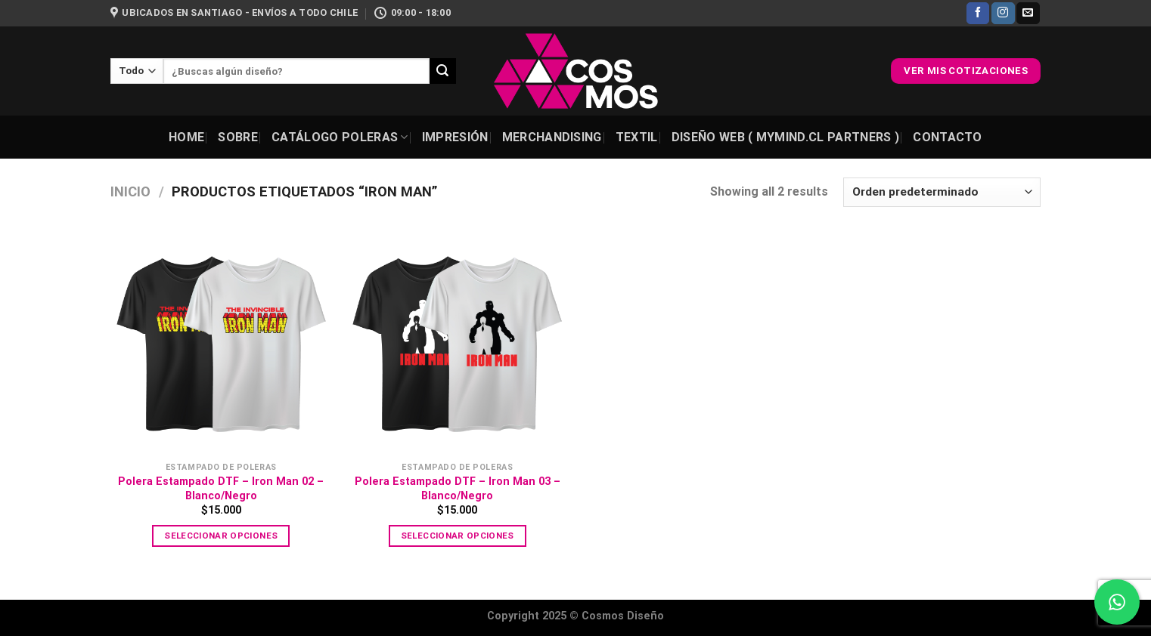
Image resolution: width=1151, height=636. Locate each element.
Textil (637, 137)
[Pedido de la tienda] (942, 192)
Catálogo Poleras (339, 137)
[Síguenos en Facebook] (977, 13)
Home (186, 137)
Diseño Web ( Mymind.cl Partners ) (786, 137)
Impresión (455, 137)
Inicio (130, 191)
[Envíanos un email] (1027, 13)
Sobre (238, 137)
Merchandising (552, 137)
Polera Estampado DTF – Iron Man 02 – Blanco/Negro (221, 488)
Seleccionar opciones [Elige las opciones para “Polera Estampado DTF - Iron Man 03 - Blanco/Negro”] (457, 535)
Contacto (947, 137)
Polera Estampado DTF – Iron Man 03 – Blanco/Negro (457, 488)
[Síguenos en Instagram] (1002, 13)
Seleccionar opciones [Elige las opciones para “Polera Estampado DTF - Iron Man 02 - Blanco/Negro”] (221, 535)
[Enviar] (442, 71)
